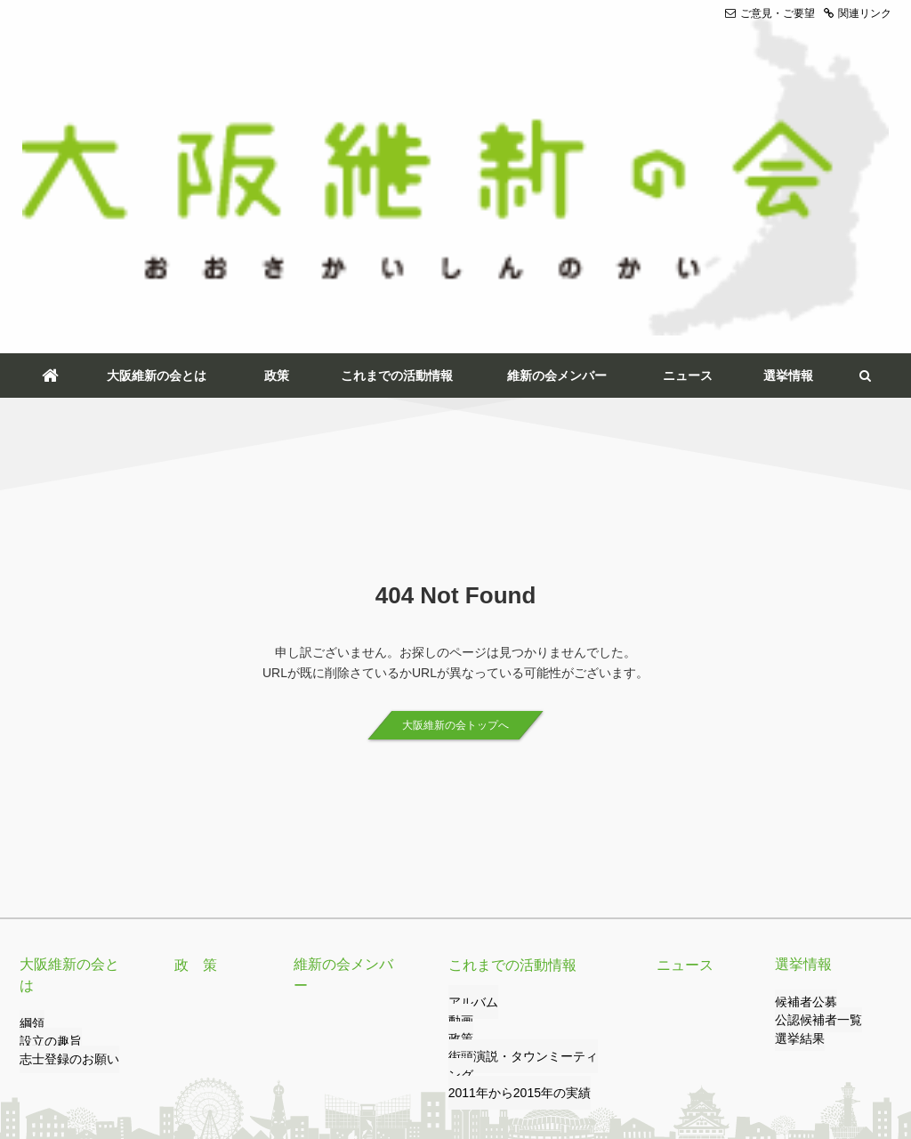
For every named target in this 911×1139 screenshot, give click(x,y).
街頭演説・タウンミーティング (523, 804)
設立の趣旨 (46, 768)
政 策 (193, 712)
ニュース (688, 123)
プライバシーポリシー (226, 1056)
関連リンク (857, 13)
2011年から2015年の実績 (509, 822)
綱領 (30, 750)
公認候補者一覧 (812, 768)
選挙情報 (788, 123)
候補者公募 (801, 750)
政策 (276, 123)
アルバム (469, 750)
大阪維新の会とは (156, 123)
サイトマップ (472, 1056)
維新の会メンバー (557, 123)
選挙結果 (796, 786)
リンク (136, 1056)
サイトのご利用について (360, 1056)
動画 (459, 768)
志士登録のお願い (62, 786)
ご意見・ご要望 (770, 13)
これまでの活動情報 (397, 123)
